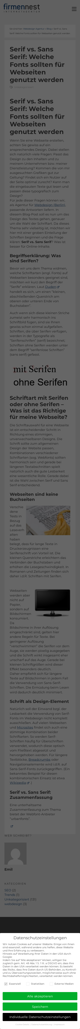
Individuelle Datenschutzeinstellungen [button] (40, 1017)
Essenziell (12, 984)
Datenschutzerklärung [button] (41, 1025)
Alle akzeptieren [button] (40, 996)
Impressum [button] (59, 1025)
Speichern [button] (40, 1006)
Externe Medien (62, 984)
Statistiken (35, 984)
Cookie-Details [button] (22, 1025)
